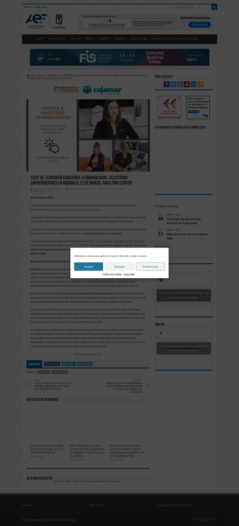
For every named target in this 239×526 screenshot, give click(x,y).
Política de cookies (112, 274)
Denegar (119, 266)
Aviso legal (129, 274)
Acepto (88, 266)
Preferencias (150, 266)
